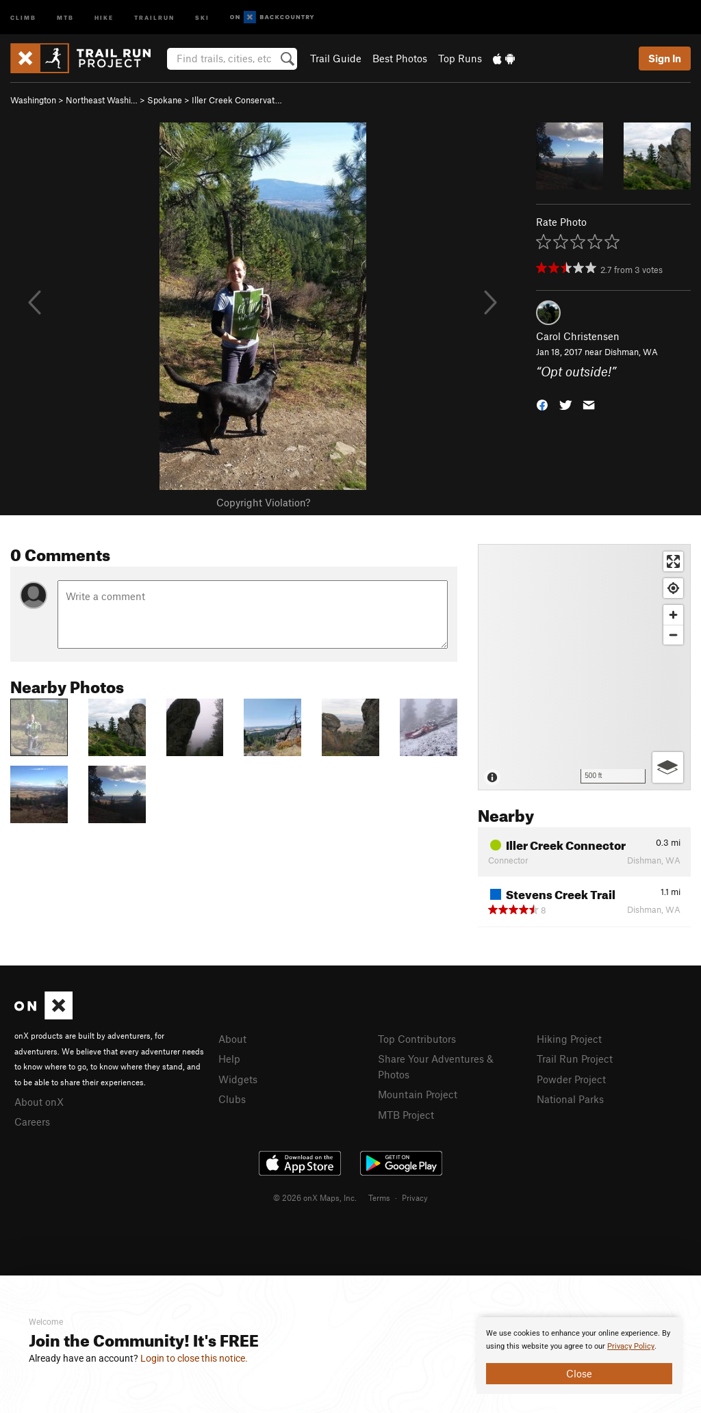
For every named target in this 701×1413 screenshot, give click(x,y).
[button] (542, 403)
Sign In (664, 58)
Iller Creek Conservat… (237, 99)
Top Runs (460, 58)
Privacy (415, 1197)
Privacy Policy (630, 1346)
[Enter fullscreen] (673, 561)
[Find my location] (673, 588)
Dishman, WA (631, 351)
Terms (379, 1197)
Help (229, 1058)
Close (579, 1373)
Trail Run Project (575, 1058)
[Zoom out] (673, 635)
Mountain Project (417, 1094)
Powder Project (571, 1079)
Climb (23, 16)
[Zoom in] (673, 615)
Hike (104, 16)
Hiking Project (569, 1039)
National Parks (570, 1099)
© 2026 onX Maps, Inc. (315, 1197)
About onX (39, 1102)
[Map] (584, 667)
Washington (33, 99)
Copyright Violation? (263, 502)
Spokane (164, 99)
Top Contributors (417, 1039)
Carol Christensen (578, 336)
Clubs (232, 1099)
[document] (579, 1355)
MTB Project (406, 1115)
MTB (65, 16)
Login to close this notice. (194, 1358)
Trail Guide (335, 58)
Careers (32, 1121)
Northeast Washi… (102, 99)
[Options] (667, 767)
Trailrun (154, 16)
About (232, 1039)
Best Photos (399, 58)
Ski (202, 16)
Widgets (237, 1079)
